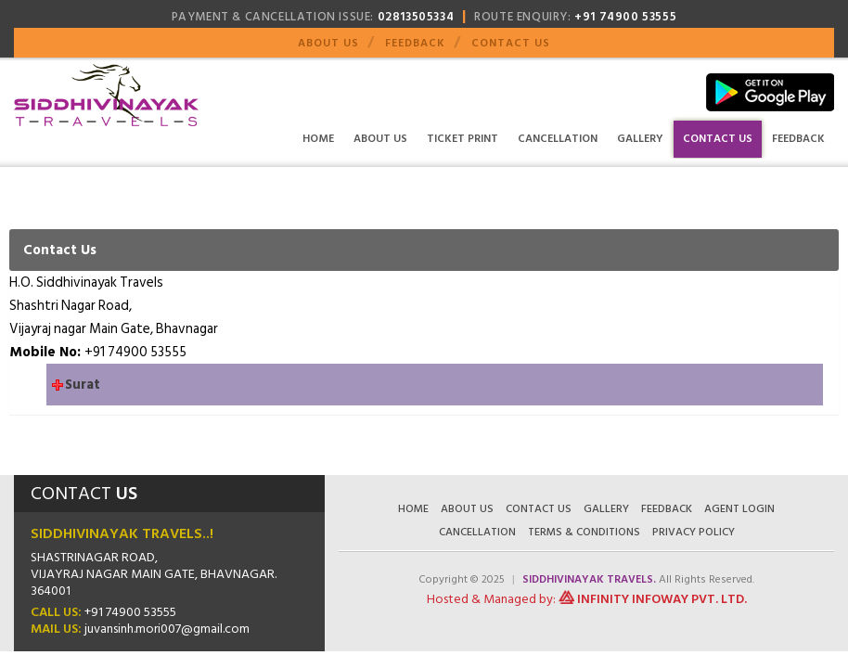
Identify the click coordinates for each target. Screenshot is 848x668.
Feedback (415, 43)
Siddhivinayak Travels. (590, 579)
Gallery (640, 139)
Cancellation (557, 139)
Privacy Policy (693, 532)
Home (318, 139)
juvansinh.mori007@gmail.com (167, 628)
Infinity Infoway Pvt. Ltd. (662, 599)
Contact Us (510, 43)
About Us (328, 43)
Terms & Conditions (584, 532)
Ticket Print (462, 139)
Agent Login (739, 509)
